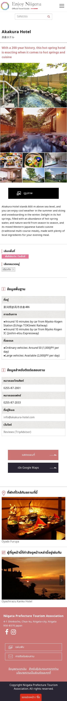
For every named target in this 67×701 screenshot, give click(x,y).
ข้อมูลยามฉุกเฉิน (17, 669)
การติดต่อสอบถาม (24, 656)
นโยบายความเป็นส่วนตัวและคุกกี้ (33, 673)
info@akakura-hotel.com (19, 417)
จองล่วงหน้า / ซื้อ (31, 697)
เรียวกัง (7, 269)
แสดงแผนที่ (28, 455)
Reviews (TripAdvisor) (17, 432)
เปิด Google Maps (28, 468)
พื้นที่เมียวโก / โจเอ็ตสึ (15, 256)
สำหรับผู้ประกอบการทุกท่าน (44, 669)
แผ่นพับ (19, 647)
